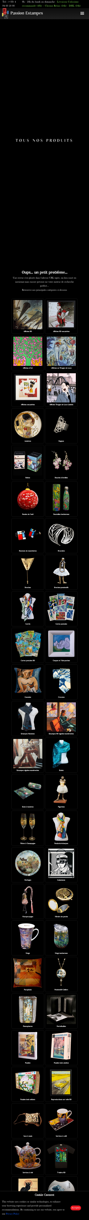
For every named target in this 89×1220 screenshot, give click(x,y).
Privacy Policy (12, 1214)
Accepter (75, 1208)
